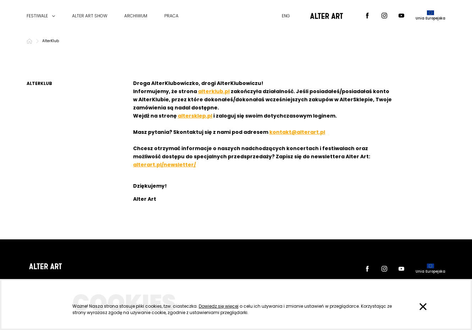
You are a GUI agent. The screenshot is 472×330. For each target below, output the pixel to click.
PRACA (171, 16)
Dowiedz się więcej (218, 306)
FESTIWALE (37, 16)
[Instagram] (384, 16)
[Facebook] (367, 16)
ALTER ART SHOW (89, 16)
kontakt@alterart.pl (297, 132)
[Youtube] (401, 16)
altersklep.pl (195, 115)
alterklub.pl (214, 91)
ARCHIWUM (135, 16)
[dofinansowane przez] (430, 16)
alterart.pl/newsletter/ (164, 164)
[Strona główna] (29, 41)
